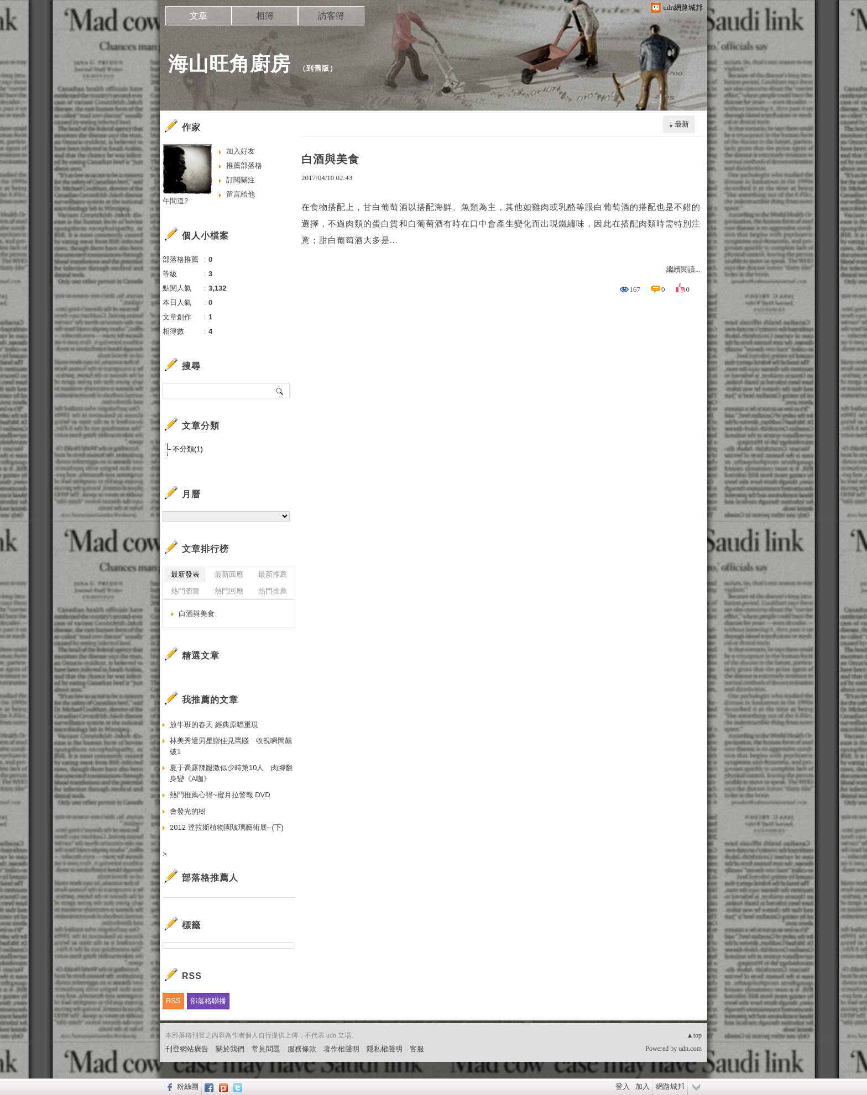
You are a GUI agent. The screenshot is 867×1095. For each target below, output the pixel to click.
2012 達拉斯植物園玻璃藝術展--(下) (227, 827)
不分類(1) (188, 449)
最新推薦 (272, 574)
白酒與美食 (330, 159)
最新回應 (229, 574)
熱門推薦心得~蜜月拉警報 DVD (220, 795)
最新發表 (185, 574)
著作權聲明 (341, 1049)
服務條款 (302, 1049)
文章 (198, 15)
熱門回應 (229, 591)
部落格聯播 (208, 1001)
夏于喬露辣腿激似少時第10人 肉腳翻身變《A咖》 (231, 773)
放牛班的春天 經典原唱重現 (214, 724)
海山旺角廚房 (229, 63)
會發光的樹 (188, 811)
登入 (622, 1086)
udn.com (690, 1048)
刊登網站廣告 (186, 1049)
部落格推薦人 (210, 877)
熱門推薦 (272, 591)
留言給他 (240, 194)
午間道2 (175, 201)
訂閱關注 (240, 180)
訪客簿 (331, 15)
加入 (642, 1086)
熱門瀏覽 (185, 591)
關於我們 (230, 1049)
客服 (417, 1049)
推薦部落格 (244, 165)
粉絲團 (188, 1086)
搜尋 (280, 390)
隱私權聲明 (385, 1049)
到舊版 (318, 68)
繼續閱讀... (683, 269)
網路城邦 (670, 1086)
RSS (173, 1001)
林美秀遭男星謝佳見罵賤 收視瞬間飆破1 (231, 746)
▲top (694, 1035)
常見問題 (266, 1049)
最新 (682, 124)
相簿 (265, 15)
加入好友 (240, 151)
